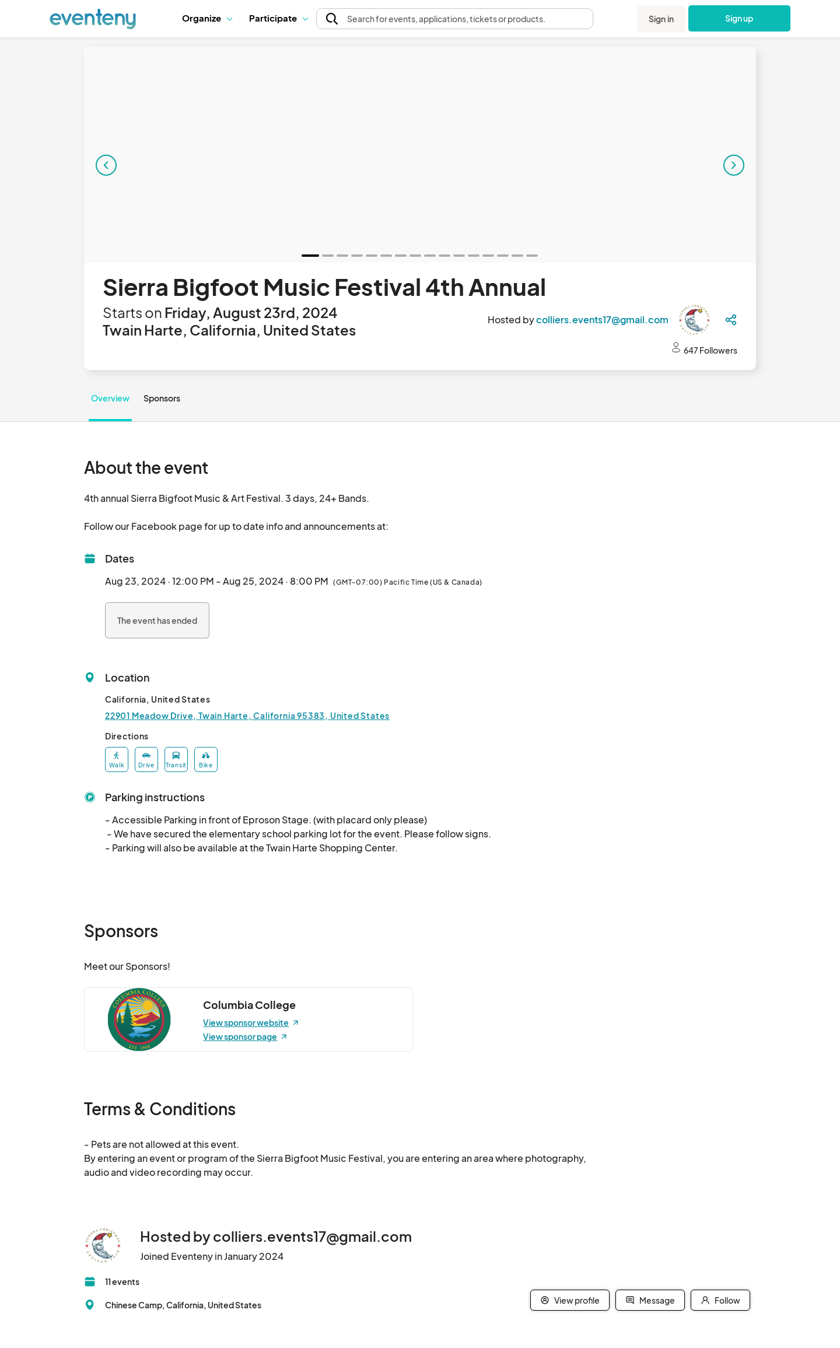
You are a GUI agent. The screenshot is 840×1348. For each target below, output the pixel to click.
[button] (207, 18)
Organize (207, 17)
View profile (570, 1300)
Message (650, 1300)
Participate (278, 17)
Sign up (739, 18)
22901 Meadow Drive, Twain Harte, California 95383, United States (247, 715)
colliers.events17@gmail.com (602, 319)
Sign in (661, 18)
